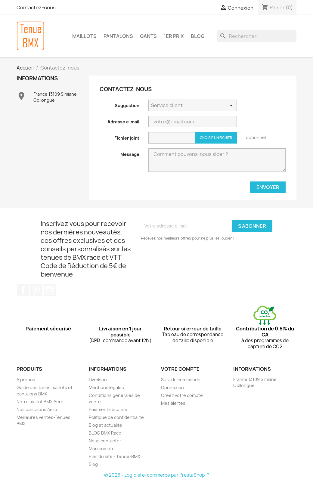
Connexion (172, 387)
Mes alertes (173, 403)
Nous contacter (105, 441)
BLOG (197, 36)
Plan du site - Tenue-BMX (114, 456)
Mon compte (102, 448)
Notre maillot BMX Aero (40, 401)
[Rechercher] (256, 36)
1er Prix (174, 36)
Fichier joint (126, 138)
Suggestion (127, 105)
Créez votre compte (182, 395)
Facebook (23, 290)
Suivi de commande (180, 379)
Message (129, 154)
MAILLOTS (84, 36)
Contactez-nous (36, 7)
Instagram (50, 290)
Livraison (98, 379)
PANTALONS (118, 36)
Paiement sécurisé (108, 409)
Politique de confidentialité (116, 417)
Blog (93, 464)
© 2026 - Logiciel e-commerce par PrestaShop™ (156, 475)
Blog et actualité (105, 425)
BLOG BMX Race (105, 433)
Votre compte (180, 369)
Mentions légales (106, 387)
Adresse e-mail (123, 122)
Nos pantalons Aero (37, 409)
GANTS (148, 36)
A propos (26, 379)
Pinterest (36, 290)
